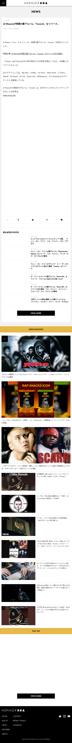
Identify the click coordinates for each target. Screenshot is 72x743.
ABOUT (5, 734)
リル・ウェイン (8, 28)
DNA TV (5, 720)
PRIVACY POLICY (19, 720)
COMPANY (17, 725)
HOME (4, 716)
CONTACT (17, 716)
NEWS (4, 725)
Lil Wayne (16, 28)
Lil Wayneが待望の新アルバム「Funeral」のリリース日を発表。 (37, 53)
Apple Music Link (9, 95)
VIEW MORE (36, 313)
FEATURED (6, 729)
